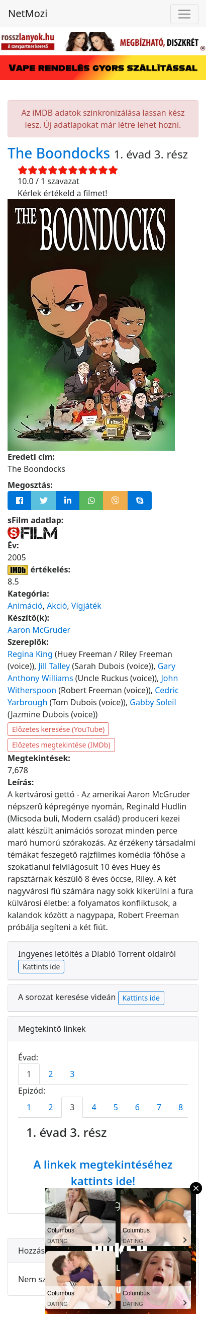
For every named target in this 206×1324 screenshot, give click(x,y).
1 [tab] (29, 1074)
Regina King (30, 653)
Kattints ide (41, 966)
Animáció (25, 605)
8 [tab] (180, 1107)
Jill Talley (54, 666)
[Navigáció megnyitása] (184, 14)
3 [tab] (72, 1074)
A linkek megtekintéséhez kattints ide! (102, 1172)
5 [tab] (116, 1107)
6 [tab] (137, 1107)
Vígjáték (86, 605)
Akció (57, 605)
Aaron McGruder (39, 629)
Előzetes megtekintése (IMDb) (61, 745)
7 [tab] (159, 1107)
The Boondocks (61, 152)
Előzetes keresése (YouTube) (58, 729)
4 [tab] (93, 1107)
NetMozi (27, 13)
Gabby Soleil (153, 702)
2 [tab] (50, 1074)
